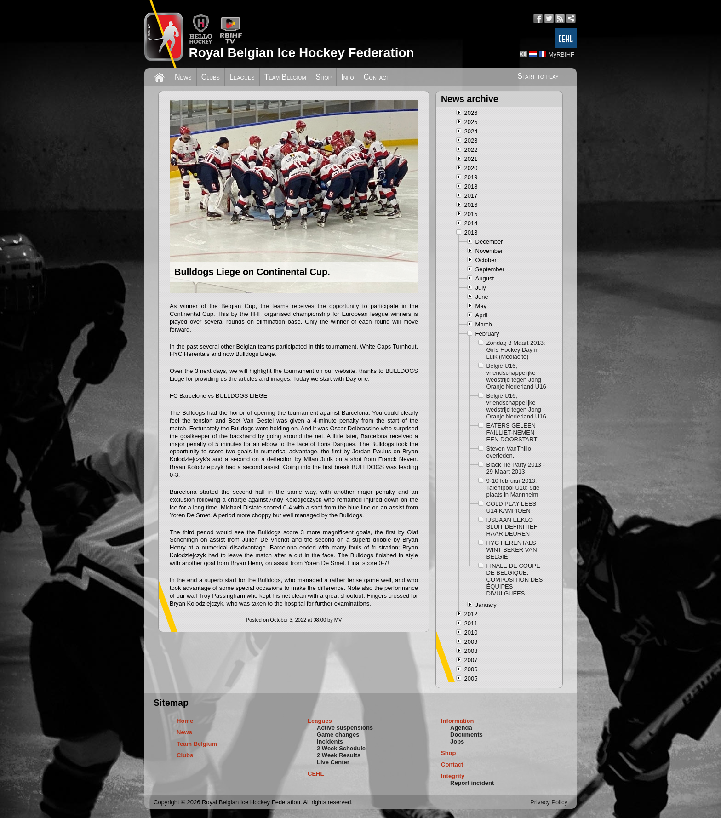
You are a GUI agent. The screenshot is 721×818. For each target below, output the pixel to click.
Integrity (452, 775)
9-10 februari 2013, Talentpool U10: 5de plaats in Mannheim (513, 487)
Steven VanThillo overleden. (508, 452)
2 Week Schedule (341, 748)
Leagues (242, 77)
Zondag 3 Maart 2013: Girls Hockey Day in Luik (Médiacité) (515, 349)
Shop (324, 77)
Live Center (333, 762)
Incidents (330, 741)
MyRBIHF (561, 54)
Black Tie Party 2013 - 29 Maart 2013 (515, 468)
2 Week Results (338, 755)
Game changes (338, 734)
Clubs (210, 77)
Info (347, 77)
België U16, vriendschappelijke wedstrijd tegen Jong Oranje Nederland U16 (516, 376)
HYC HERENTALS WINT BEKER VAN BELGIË (511, 549)
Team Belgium (285, 77)
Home (185, 720)
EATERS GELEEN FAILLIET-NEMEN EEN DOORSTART (512, 432)
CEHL (316, 773)
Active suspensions (345, 727)
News (183, 77)
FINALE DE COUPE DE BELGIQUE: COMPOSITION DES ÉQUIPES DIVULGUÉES (514, 579)
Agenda (461, 727)
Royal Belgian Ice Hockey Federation (301, 53)
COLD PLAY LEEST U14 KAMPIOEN (513, 507)
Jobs (457, 741)
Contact (376, 77)
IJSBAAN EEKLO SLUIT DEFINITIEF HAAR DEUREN (512, 526)
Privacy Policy (548, 802)
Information (457, 720)
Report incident (472, 782)
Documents (466, 734)
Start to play (538, 76)
